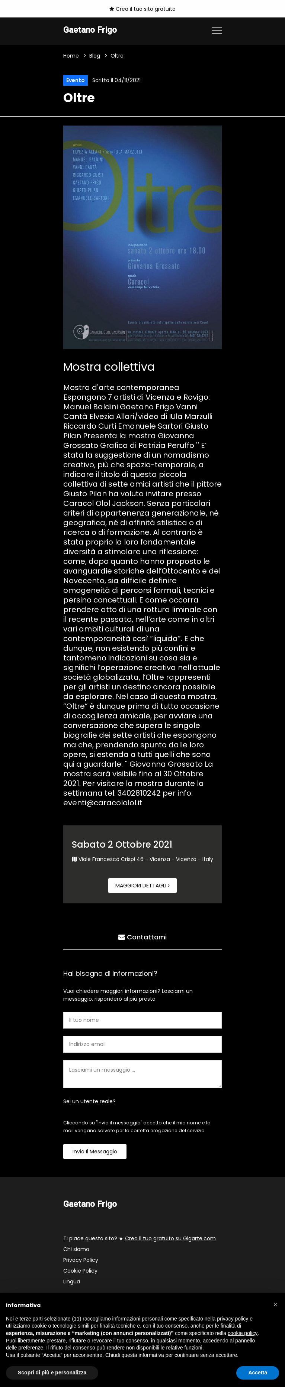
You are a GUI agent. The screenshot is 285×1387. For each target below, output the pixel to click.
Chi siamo (76, 1249)
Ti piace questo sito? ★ (139, 1238)
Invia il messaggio (95, 1151)
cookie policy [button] (242, 1333)
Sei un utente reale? (89, 1101)
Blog (94, 55)
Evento (75, 80)
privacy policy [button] (232, 1319)
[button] (275, 1304)
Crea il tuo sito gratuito (142, 9)
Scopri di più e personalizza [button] (52, 1372)
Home (71, 55)
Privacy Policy (80, 1260)
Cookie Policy (80, 1270)
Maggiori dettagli (142, 885)
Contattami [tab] (142, 937)
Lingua (71, 1281)
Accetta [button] (257, 1372)
